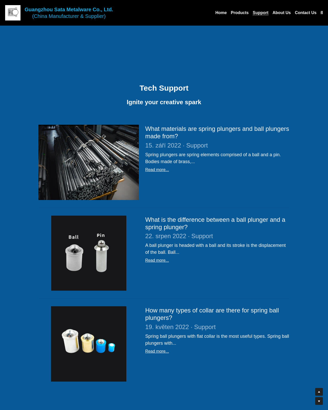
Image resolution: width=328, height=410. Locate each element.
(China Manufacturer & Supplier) (69, 16)
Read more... (157, 169)
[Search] (322, 13)
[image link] (12, 12)
